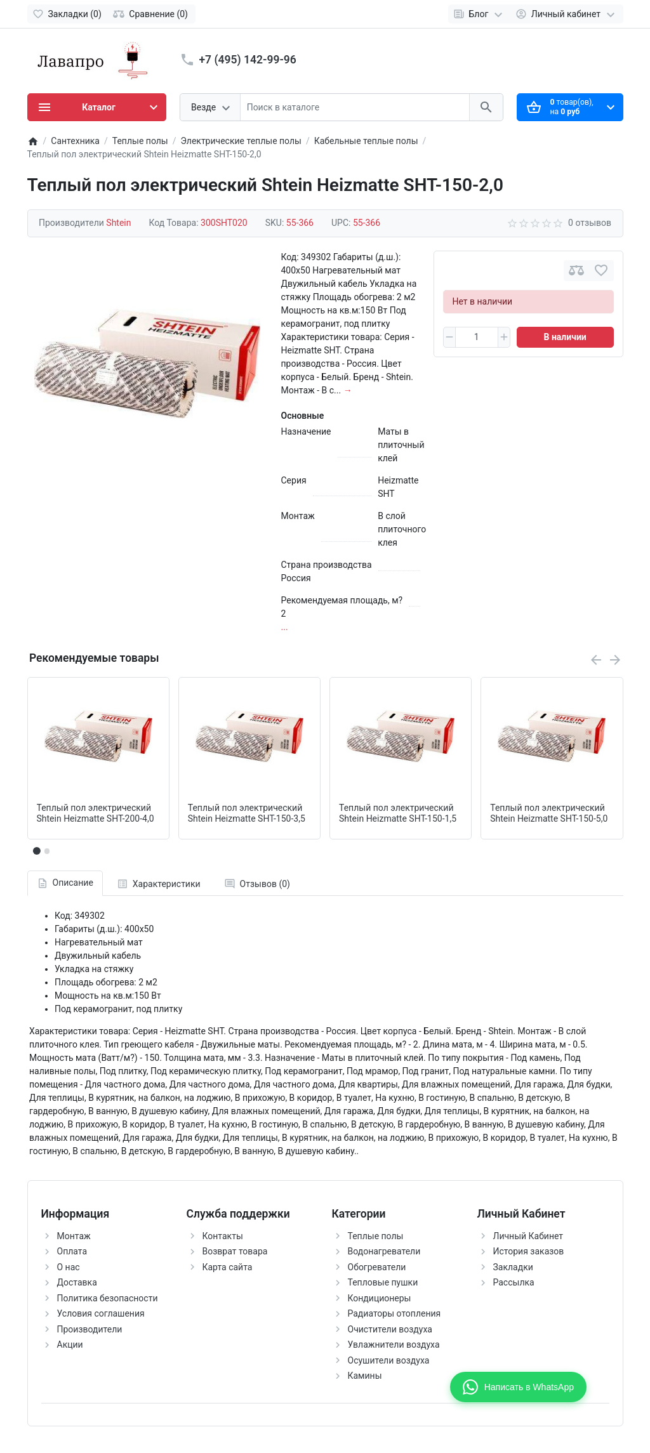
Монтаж (74, 1236)
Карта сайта (227, 1267)
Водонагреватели (384, 1251)
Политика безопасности (107, 1298)
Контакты (222, 1236)
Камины (365, 1376)
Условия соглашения (101, 1313)
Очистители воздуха (390, 1329)
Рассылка (513, 1282)
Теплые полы (376, 1236)
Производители (90, 1329)
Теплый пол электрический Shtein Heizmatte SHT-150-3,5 (246, 813)
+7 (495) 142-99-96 (247, 59)
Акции (70, 1344)
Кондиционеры (379, 1298)
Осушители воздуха (389, 1360)
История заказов (528, 1251)
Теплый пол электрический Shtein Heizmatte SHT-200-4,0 (95, 813)
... (284, 627)
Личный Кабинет (528, 1236)
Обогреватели (377, 1267)
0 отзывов (589, 223)
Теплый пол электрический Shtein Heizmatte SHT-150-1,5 (397, 813)
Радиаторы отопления (394, 1313)
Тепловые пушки (383, 1282)
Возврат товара (235, 1251)
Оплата (72, 1251)
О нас (68, 1267)
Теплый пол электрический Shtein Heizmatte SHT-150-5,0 (548, 813)
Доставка (77, 1282)
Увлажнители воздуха (394, 1344)
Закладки (513, 1267)
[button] (47, 850)
